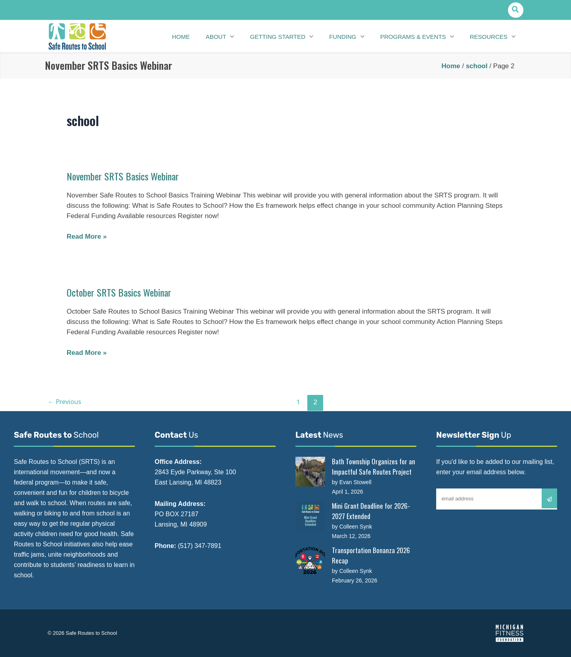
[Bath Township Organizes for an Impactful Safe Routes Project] (310, 472)
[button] (515, 10)
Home (450, 66)
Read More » (87, 237)
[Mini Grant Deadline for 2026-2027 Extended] (310, 516)
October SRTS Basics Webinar (122, 292)
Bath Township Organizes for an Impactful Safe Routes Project (373, 466)
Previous (66, 401)
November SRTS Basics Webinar (126, 176)
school (477, 66)
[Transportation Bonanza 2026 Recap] (310, 560)
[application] (241, 36)
